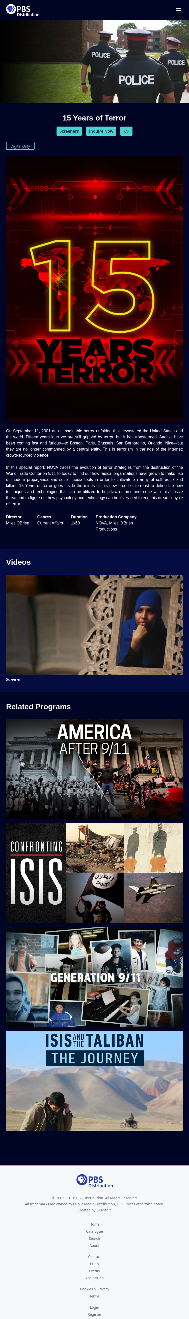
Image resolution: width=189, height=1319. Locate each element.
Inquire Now (101, 131)
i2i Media (104, 1210)
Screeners (69, 131)
